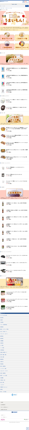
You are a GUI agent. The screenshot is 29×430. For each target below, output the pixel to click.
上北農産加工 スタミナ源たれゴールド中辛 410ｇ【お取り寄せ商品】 (17, 225)
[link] (14, 395)
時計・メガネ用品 (3, 391)
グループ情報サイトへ (4, 417)
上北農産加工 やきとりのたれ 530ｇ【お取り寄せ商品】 (16, 246)
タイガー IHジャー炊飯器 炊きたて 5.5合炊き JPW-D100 (16, 107)
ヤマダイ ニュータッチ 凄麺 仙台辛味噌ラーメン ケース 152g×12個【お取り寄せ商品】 (17, 136)
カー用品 (1, 345)
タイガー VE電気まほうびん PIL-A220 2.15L (14, 174)
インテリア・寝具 (3, 368)
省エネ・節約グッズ (3, 331)
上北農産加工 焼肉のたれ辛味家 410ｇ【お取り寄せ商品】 (17, 210)
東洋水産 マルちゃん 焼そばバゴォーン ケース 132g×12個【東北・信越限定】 (16, 157)
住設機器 (1, 377)
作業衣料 (1, 343)
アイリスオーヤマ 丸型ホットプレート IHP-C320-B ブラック (16, 263)
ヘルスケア (2, 384)
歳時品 (1, 389)
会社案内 (2, 402)
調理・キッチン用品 (3, 375)
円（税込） (9, 70)
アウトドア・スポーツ (4, 333)
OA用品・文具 (2, 380)
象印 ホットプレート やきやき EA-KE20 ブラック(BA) (16, 270)
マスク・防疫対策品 (3, 324)
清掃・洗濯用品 (3, 373)
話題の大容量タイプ (3, 352)
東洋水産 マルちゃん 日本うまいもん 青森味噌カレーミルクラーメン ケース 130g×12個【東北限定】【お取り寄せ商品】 (17, 128)
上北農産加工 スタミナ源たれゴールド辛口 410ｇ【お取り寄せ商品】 (17, 232)
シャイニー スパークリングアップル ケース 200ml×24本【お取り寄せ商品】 (16, 293)
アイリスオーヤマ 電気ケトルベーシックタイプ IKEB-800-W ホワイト (16, 182)
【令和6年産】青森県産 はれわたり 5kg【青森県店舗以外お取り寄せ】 (17, 69)
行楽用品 (1, 322)
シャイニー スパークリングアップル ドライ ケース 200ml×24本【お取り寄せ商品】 (17, 307)
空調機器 (1, 340)
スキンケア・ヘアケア (4, 370)
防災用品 (1, 317)
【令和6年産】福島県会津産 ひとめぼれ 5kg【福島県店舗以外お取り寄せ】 (17, 90)
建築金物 (1, 359)
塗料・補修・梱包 (3, 354)
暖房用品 (1, 336)
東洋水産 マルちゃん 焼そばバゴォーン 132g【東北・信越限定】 (17, 150)
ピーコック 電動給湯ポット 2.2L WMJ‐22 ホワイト (15, 167)
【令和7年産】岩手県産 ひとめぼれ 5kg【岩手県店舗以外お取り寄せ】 (17, 83)
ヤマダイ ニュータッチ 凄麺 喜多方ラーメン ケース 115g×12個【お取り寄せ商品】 (17, 143)
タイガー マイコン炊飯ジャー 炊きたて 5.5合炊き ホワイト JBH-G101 (16, 100)
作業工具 (1, 361)
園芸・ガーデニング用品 (4, 329)
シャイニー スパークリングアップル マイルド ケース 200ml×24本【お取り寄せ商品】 (17, 300)
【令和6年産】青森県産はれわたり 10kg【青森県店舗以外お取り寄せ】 (17, 76)
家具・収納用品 (3, 366)
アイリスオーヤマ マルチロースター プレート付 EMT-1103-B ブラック (17, 256)
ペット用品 (2, 347)
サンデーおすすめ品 (3, 315)
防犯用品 (1, 338)
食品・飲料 (2, 382)
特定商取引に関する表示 (4, 409)
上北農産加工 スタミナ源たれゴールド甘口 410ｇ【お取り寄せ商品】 (17, 217)
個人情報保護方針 (3, 404)
